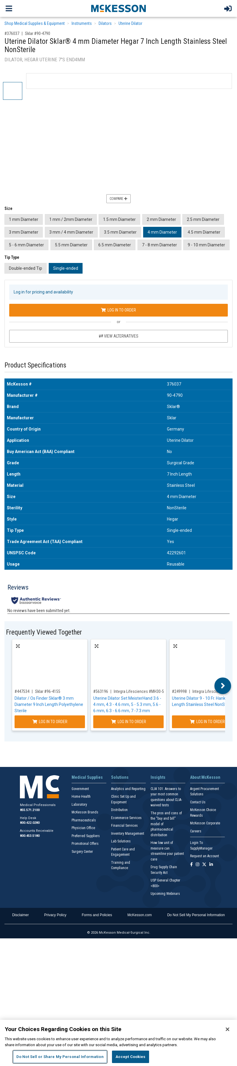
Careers (195, 831)
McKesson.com (139, 915)
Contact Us (198, 802)
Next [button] (223, 685)
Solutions (120, 777)
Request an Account (204, 856)
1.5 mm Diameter (119, 219)
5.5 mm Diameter (71, 245)
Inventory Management (127, 833)
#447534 (22, 691)
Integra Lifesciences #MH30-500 (141, 691)
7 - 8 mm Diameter (159, 245)
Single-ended (65, 268)
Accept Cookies (131, 1056)
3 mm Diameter (23, 232)
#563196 (100, 691)
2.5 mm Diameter (203, 219)
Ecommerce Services (126, 818)
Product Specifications (35, 365)
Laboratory (79, 804)
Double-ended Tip (25, 268)
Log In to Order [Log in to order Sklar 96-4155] (49, 721)
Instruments (82, 23)
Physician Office (83, 828)
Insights (158, 777)
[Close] (227, 1029)
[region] (118, 1043)
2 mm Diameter (161, 219)
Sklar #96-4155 (47, 691)
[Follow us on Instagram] (197, 865)
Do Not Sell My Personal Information (196, 915)
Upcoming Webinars (165, 894)
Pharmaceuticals (84, 820)
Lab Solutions (121, 841)
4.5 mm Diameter (204, 232)
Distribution (119, 810)
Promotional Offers (85, 844)
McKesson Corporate (205, 823)
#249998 (179, 691)
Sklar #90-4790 (37, 33)
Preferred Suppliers (86, 836)
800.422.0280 (30, 823)
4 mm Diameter (162, 232)
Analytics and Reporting (128, 789)
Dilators (105, 23)
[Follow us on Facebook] (191, 865)
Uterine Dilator (130, 23)
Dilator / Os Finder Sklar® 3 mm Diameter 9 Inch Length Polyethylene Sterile (49, 704)
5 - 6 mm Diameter (26, 245)
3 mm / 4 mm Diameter (71, 232)
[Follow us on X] (204, 865)
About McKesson (205, 777)
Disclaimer (20, 915)
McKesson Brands (85, 812)
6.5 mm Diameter (114, 245)
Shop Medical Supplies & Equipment (34, 23)
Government (80, 789)
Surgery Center (82, 852)
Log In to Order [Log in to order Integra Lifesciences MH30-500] (128, 721)
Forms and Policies (97, 915)
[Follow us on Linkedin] (211, 865)
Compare (118, 199)
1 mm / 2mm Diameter (70, 219)
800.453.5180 (30, 836)
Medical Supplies (87, 777)
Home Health (81, 796)
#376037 (11, 33)
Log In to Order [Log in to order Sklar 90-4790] (118, 310)
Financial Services (124, 825)
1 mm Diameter (23, 219)
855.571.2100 (30, 810)
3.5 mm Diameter (120, 232)
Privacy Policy (55, 915)
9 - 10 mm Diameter (206, 245)
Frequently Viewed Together (44, 632)
